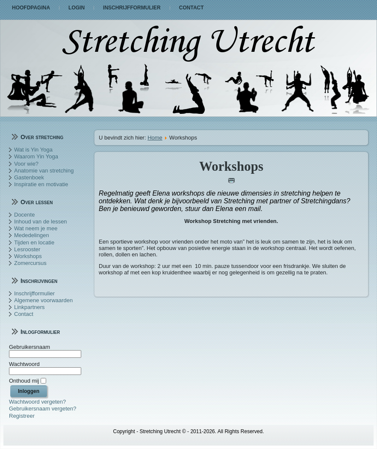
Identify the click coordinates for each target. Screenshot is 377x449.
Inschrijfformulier (132, 8)
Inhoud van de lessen (40, 221)
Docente (24, 214)
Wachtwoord (24, 364)
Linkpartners (29, 307)
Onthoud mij (24, 381)
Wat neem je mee (35, 228)
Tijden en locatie (34, 242)
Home (154, 137)
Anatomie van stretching (44, 170)
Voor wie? (26, 164)
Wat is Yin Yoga (33, 149)
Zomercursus (30, 263)
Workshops (28, 256)
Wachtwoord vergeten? (37, 401)
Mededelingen (31, 235)
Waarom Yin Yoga (36, 156)
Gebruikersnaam (29, 347)
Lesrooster (27, 249)
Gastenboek (29, 177)
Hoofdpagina (31, 8)
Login (76, 8)
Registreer (22, 416)
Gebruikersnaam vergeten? (43, 408)
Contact (191, 8)
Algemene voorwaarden (43, 300)
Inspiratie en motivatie (41, 184)
